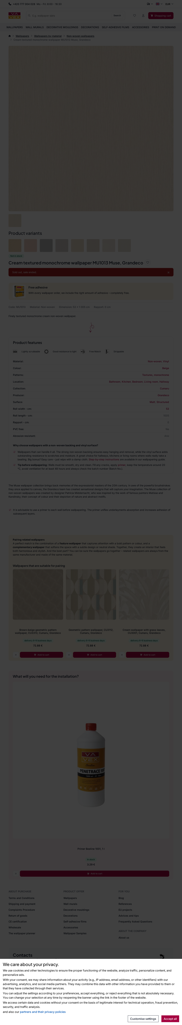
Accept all (170, 1019)
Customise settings (143, 1019)
